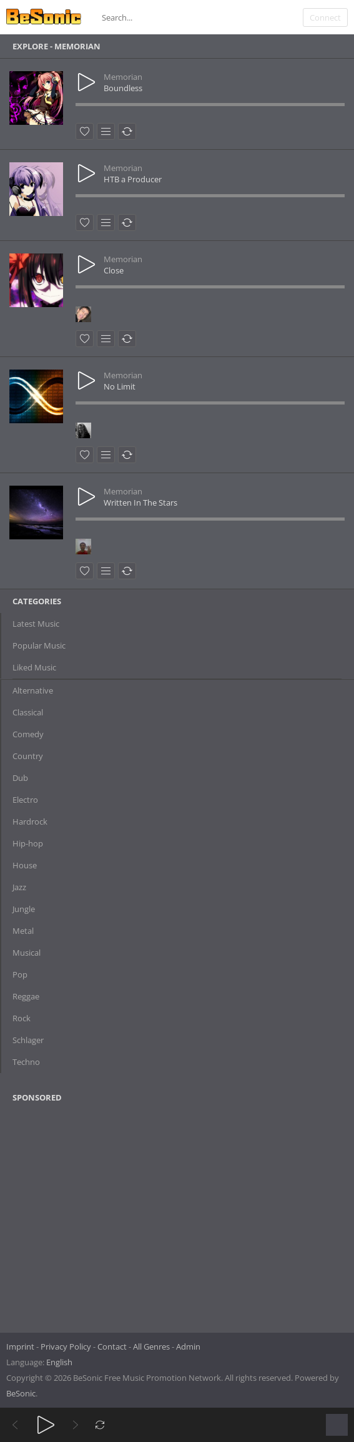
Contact (112, 1346)
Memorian (123, 76)
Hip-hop (27, 843)
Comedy (28, 734)
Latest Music (35, 623)
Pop (19, 974)
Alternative (32, 690)
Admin (188, 1346)
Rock (21, 1018)
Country (27, 756)
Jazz (19, 887)
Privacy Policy (66, 1346)
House (24, 865)
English (59, 1362)
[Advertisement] (73, 1213)
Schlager (28, 1040)
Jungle (23, 909)
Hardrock (29, 821)
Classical (27, 712)
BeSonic (21, 1393)
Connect (325, 17)
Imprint (20, 1346)
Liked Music (34, 667)
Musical (26, 952)
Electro (25, 799)
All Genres (151, 1346)
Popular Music (39, 645)
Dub (20, 777)
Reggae (25, 996)
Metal (23, 930)
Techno (26, 1061)
